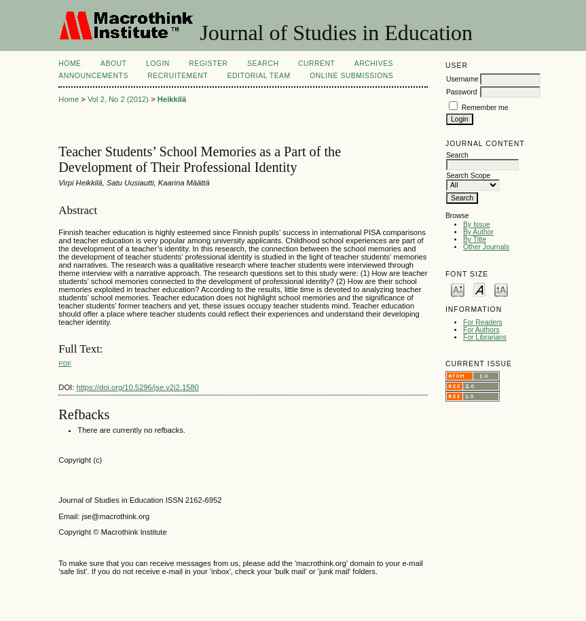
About (113, 63)
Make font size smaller (457, 289)
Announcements (93, 75)
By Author (478, 232)
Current (316, 63)
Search (262, 63)
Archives (373, 63)
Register (208, 63)
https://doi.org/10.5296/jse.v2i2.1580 (137, 387)
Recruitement (177, 75)
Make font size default (479, 289)
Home (69, 63)
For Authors (481, 330)
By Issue (476, 224)
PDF (64, 363)
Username (462, 79)
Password (461, 92)
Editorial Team (259, 75)
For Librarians (485, 337)
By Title (474, 239)
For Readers (482, 322)
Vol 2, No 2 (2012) (118, 99)
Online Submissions (351, 75)
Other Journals (486, 247)
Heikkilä (172, 99)
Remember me (485, 107)
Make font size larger (501, 289)
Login (158, 63)
